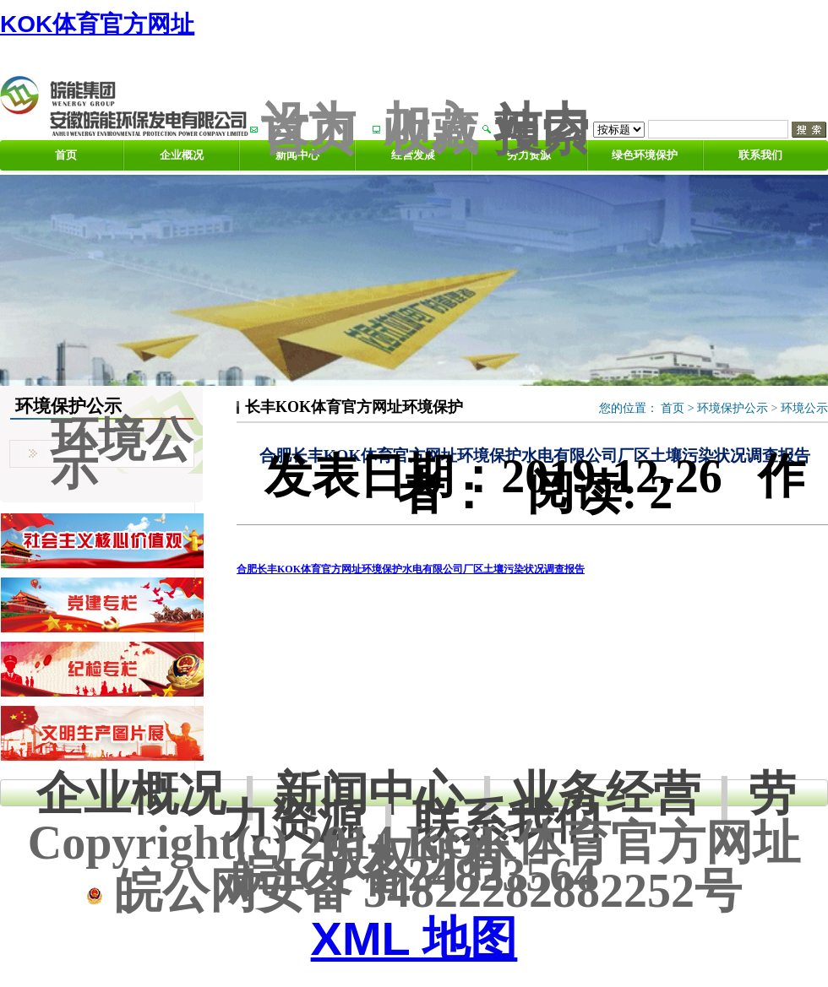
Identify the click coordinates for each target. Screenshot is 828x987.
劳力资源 (529, 155)
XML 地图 (414, 938)
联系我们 (760, 155)
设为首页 (308, 129)
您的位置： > (648, 408)
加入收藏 (431, 129)
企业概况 (182, 155)
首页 (66, 155)
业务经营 (605, 793)
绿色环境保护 (645, 155)
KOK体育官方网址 (97, 24)
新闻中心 (368, 793)
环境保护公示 (732, 408)
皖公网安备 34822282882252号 (414, 891)
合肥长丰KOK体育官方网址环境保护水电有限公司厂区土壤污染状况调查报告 (411, 569)
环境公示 (804, 408)
